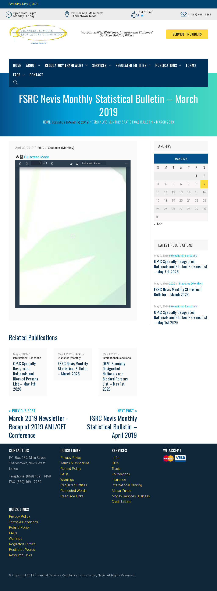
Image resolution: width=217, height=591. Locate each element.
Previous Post (23, 411)
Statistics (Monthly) (65, 122)
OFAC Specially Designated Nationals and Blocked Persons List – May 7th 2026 (25, 376)
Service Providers (187, 34)
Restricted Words (73, 490)
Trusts (116, 468)
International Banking (127, 485)
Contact (36, 74)
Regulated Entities (130, 65)
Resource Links (71, 496)
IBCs (115, 463)
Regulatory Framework (64, 65)
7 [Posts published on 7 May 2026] (189, 184)
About (31, 65)
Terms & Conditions (74, 463)
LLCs (115, 457)
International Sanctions (27, 358)
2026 (79, 354)
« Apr (158, 224)
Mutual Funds (121, 490)
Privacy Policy (71, 457)
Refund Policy (70, 468)
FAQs (17, 74)
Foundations (121, 474)
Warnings (67, 479)
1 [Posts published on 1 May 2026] (196, 176)
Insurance (119, 479)
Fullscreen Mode (36, 157)
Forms (191, 65)
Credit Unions (121, 501)
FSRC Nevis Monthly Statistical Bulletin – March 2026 (73, 368)
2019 (85, 122)
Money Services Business (131, 496)
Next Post (126, 411)
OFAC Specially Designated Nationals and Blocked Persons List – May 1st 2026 (115, 376)
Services (99, 65)
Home (17, 65)
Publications (166, 65)
